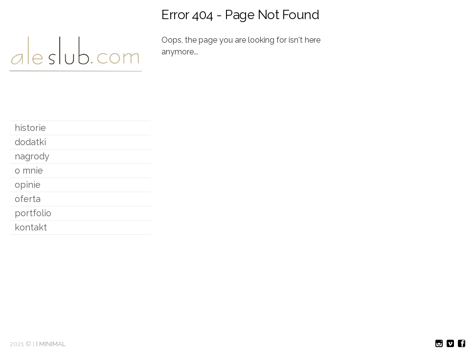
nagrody (32, 156)
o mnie (29, 170)
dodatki (30, 142)
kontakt (31, 227)
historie (30, 128)
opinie (28, 184)
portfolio (33, 213)
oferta (28, 199)
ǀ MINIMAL (51, 344)
